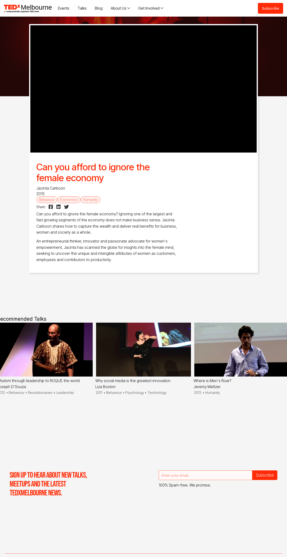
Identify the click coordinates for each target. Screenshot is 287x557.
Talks (82, 8)
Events (63, 8)
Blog (99, 8)
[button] (120, 8)
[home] (28, 8)
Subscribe (270, 8)
